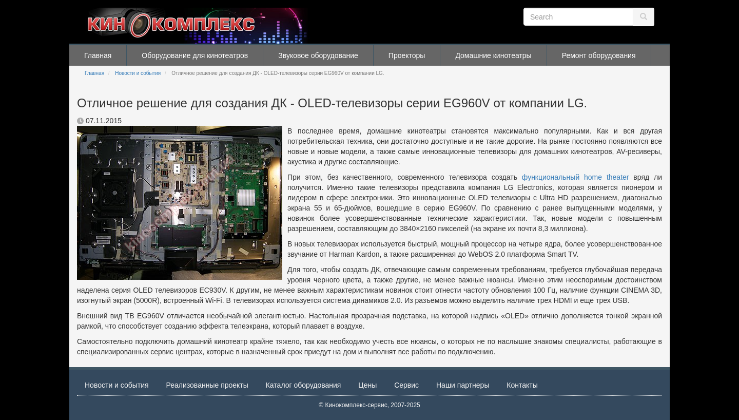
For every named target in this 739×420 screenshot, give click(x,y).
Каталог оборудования (303, 385)
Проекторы (406, 55)
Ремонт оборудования (599, 55)
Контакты (522, 385)
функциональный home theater (575, 177)
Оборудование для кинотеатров (195, 55)
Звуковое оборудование (318, 55)
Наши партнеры (462, 385)
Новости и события (138, 73)
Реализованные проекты (207, 385)
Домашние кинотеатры (493, 55)
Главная (97, 55)
